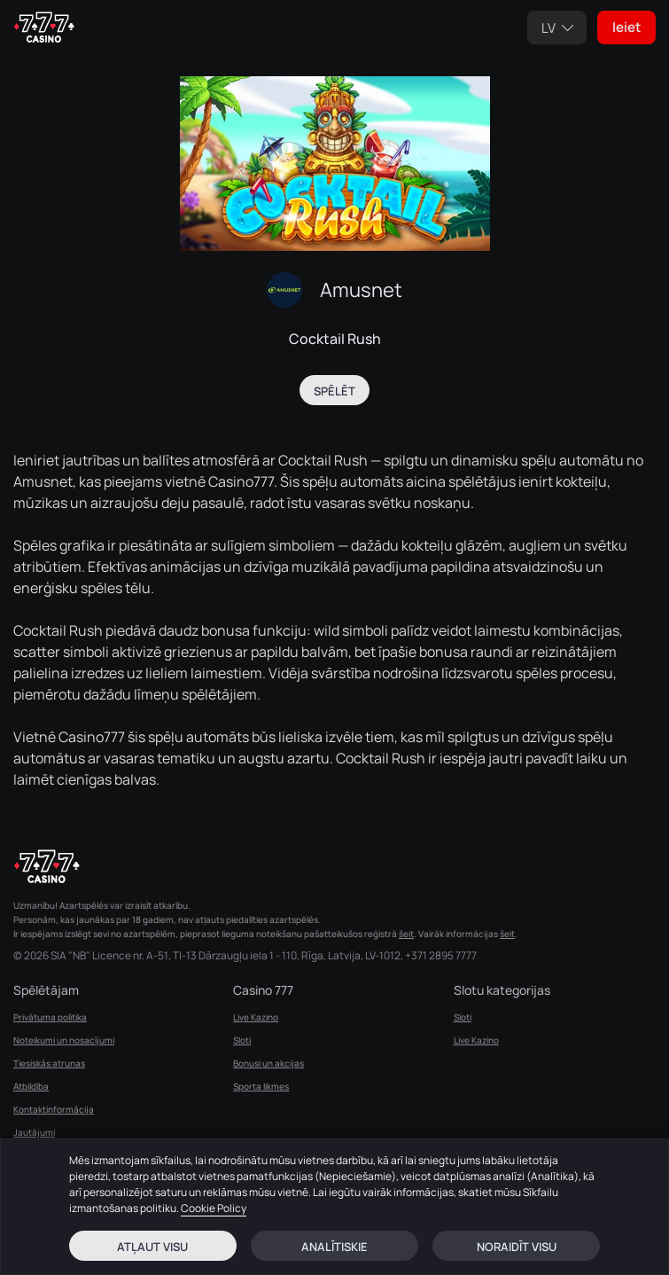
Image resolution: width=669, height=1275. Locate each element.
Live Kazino (255, 1017)
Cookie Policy (213, 1208)
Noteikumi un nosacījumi (63, 1040)
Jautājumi (34, 1132)
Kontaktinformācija (53, 1109)
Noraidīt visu (516, 1247)
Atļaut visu (152, 1247)
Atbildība (31, 1086)
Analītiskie (334, 1247)
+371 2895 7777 (441, 956)
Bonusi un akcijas (268, 1063)
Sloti (242, 1040)
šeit (406, 933)
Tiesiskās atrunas (49, 1063)
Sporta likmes (261, 1086)
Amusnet (361, 290)
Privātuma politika (50, 1017)
